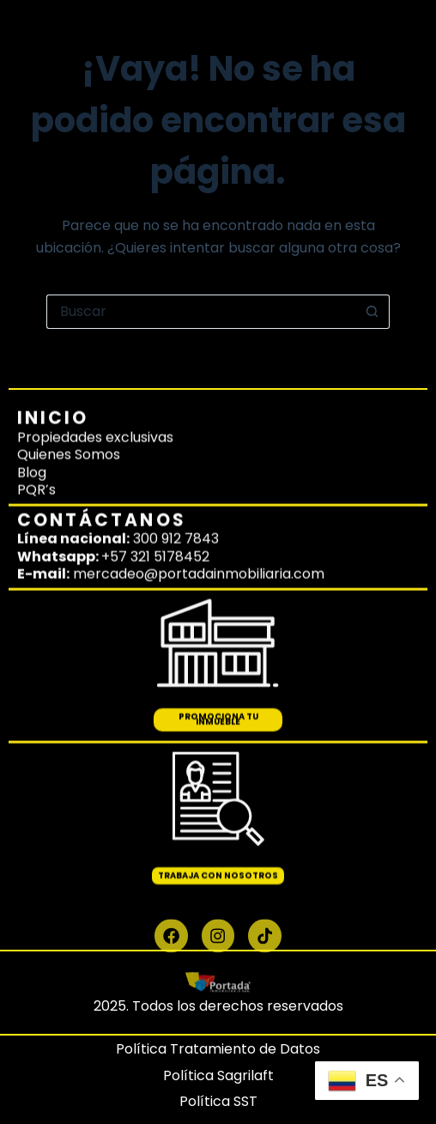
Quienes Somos (68, 419)
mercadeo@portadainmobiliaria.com (198, 539)
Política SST (218, 1101)
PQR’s (36, 455)
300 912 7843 (176, 503)
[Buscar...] (200, 312)
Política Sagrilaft (218, 1075)
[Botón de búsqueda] (372, 312)
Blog (31, 437)
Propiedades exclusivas (95, 402)
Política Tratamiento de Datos (218, 1049)
